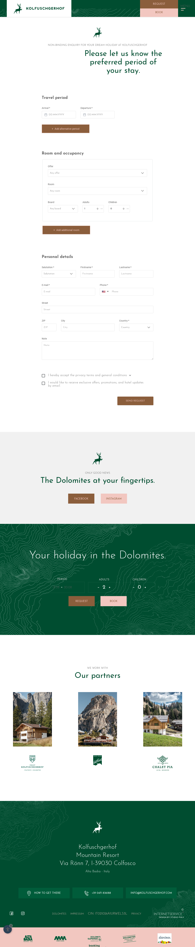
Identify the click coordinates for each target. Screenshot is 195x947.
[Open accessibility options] (7, 929)
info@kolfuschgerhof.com (151, 885)
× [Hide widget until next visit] (11, 926)
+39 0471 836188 (97, 885)
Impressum (77, 905)
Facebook (81, 490)
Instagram (114, 490)
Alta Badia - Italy (97, 863)
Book (159, 12)
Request (159, 4)
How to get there (44, 885)
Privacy (136, 905)
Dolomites (59, 905)
